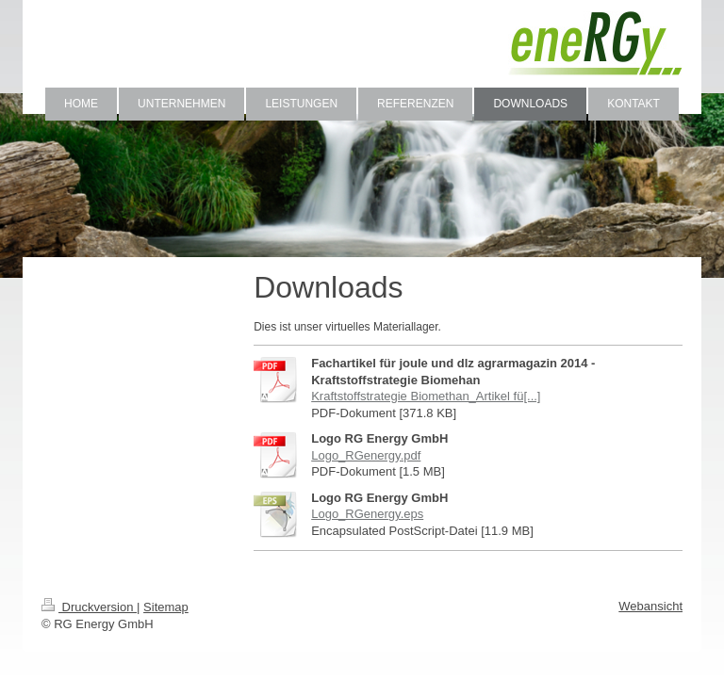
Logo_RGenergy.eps (367, 514)
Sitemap (166, 607)
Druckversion (89, 607)
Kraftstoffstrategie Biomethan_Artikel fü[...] (425, 396)
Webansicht (650, 606)
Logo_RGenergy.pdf (365, 455)
